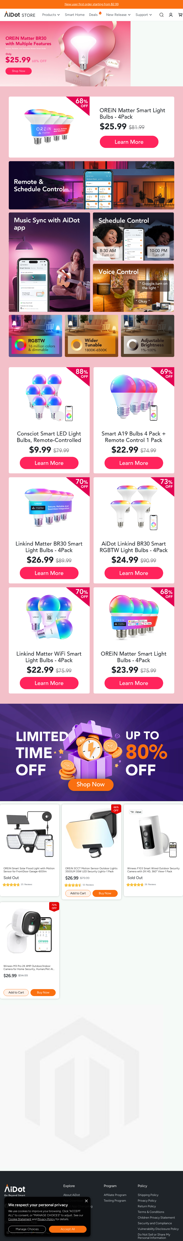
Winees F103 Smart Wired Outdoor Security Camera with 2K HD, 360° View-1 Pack (153, 870)
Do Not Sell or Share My (158, 1235)
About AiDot (71, 1195)
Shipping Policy (148, 1195)
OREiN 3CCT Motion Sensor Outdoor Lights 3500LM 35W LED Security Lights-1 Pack (91, 870)
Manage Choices (27, 1229)
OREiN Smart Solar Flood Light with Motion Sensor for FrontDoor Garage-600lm (29, 870)
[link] (170, 15)
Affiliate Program (115, 1195)
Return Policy (147, 1206)
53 (88, 884)
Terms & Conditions (151, 1212)
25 (26, 884)
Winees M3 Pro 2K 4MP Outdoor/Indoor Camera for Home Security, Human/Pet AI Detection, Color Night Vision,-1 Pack (28, 968)
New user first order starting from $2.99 (92, 4)
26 (150, 884)
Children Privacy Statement (156, 1217)
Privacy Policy (46, 1219)
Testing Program (115, 1200)
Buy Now (105, 893)
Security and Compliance (155, 1223)
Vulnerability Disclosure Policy (158, 1229)
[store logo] (20, 15)
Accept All (68, 1229)
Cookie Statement (19, 1219)
